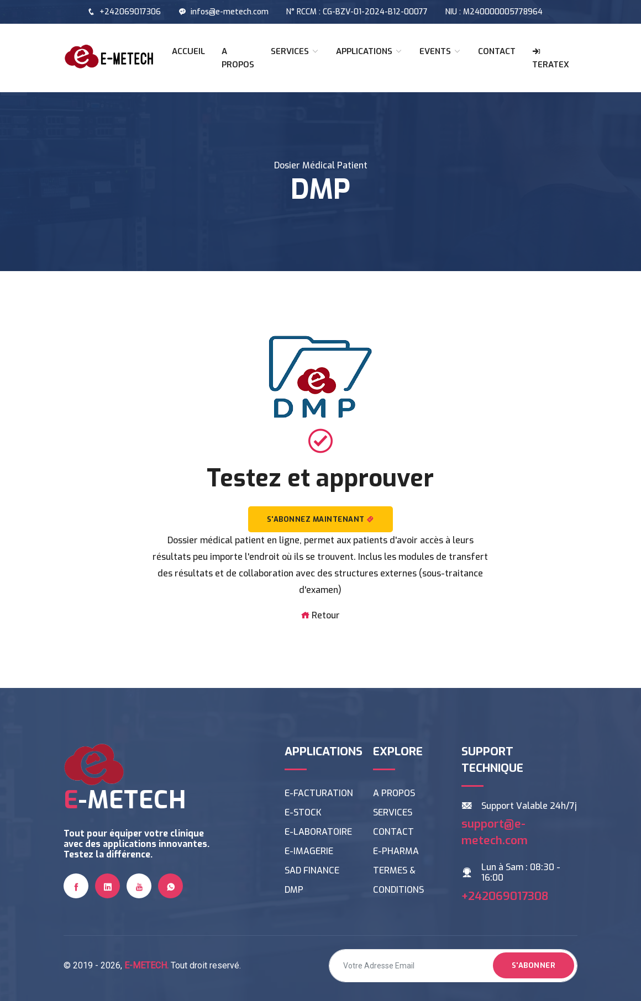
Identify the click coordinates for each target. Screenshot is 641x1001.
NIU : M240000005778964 (494, 12)
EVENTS (440, 51)
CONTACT (497, 51)
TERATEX (550, 58)
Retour (320, 615)
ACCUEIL (188, 51)
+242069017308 (504, 896)
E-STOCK (303, 812)
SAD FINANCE (312, 870)
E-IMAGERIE (309, 851)
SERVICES (295, 51)
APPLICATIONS (369, 51)
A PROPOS (238, 58)
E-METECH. (146, 965)
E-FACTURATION (319, 793)
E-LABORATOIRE (318, 832)
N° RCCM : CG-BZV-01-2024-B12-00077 (357, 12)
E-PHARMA (396, 851)
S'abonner (534, 965)
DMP (294, 890)
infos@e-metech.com (223, 12)
